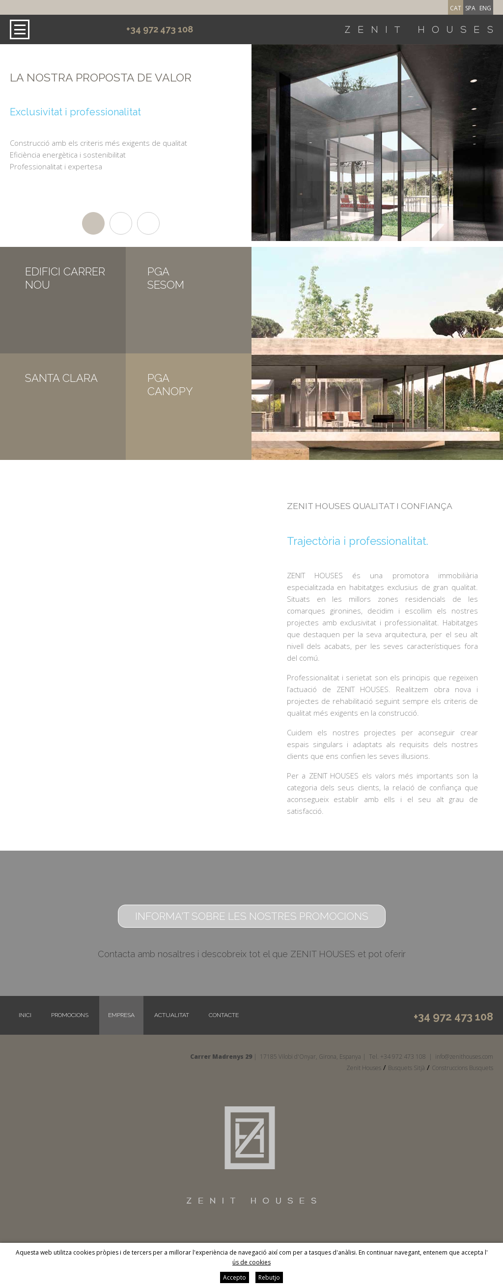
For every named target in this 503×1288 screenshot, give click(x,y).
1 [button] (93, 223)
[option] (116, 120)
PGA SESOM (165, 278)
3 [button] (148, 223)
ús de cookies (251, 1262)
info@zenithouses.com (464, 1056)
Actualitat (171, 1015)
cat (455, 8)
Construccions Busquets (462, 1068)
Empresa (121, 1015)
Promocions (69, 1015)
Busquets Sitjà (406, 1068)
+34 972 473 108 (159, 29)
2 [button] (121, 223)
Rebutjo (269, 1277)
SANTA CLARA (61, 378)
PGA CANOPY (170, 385)
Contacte (224, 1015)
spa (470, 8)
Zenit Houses (363, 1068)
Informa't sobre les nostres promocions (251, 916)
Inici (25, 1015)
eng (485, 8)
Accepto (234, 1277)
